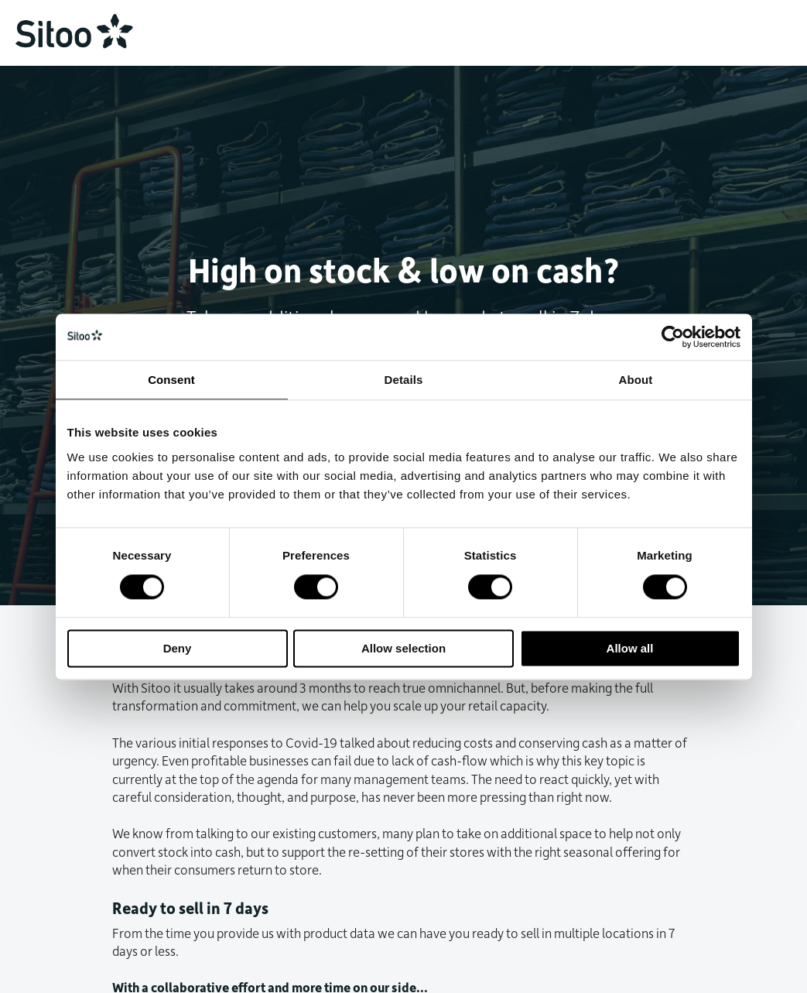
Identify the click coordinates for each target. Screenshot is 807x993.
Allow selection (403, 648)
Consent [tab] (171, 379)
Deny (177, 648)
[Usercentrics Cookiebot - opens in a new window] (672, 336)
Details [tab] (404, 379)
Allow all (630, 648)
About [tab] (636, 379)
